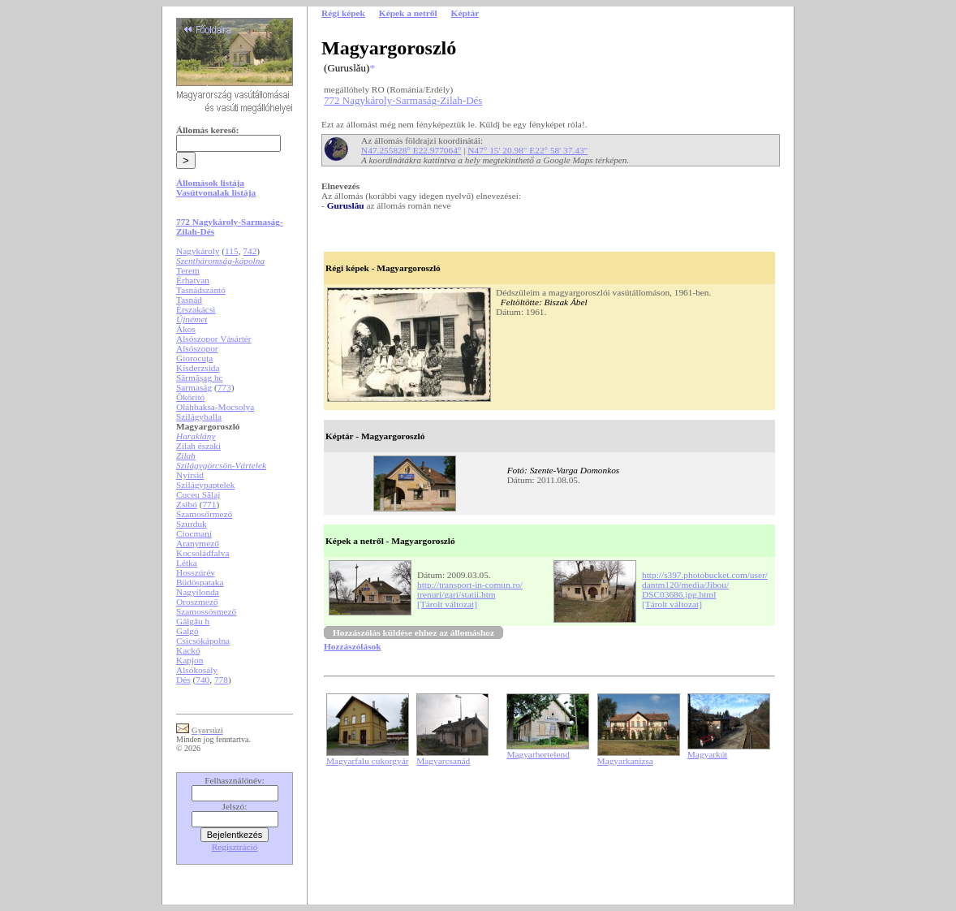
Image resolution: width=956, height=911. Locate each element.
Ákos (186, 329)
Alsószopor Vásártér (214, 338)
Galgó (187, 631)
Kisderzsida (197, 368)
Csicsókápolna (203, 640)
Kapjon (189, 660)
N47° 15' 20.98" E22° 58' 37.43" (527, 150)
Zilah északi (198, 446)
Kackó (188, 650)
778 (221, 679)
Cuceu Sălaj (198, 494)
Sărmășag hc (199, 377)
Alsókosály (196, 670)
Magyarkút (707, 754)
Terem (188, 270)
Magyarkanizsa (625, 761)
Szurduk (191, 524)
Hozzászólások (352, 646)
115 (232, 251)
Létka (186, 563)
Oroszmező (197, 602)
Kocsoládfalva (202, 553)
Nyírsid (190, 475)
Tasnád (189, 299)
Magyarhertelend (537, 754)
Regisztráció (235, 847)
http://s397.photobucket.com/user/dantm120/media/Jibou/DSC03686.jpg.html (705, 584)
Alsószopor (197, 348)
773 (224, 387)
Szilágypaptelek (205, 485)
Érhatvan (192, 280)
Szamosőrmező (204, 514)
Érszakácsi (195, 309)
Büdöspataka (200, 582)
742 (249, 251)
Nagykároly (197, 251)
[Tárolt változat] (447, 604)
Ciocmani (194, 533)
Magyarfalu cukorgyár (367, 761)
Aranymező (197, 543)
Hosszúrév (195, 572)
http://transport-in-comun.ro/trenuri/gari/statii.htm (470, 589)
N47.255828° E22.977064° (411, 150)
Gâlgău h (192, 621)
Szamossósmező (206, 611)
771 (209, 504)
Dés (183, 679)
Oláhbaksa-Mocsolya (215, 407)
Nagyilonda (197, 592)
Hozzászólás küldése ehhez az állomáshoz (413, 632)
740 (202, 679)
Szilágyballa (199, 416)
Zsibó (186, 504)
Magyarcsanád (443, 761)
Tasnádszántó (201, 290)
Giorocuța (194, 358)
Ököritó (190, 397)
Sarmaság (194, 387)
